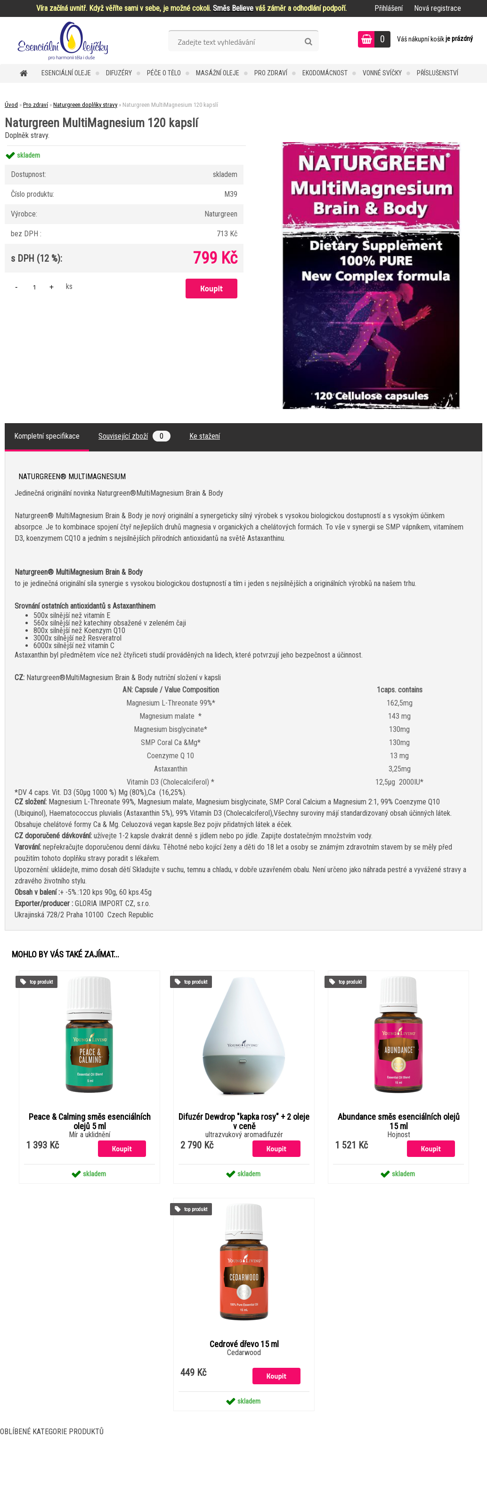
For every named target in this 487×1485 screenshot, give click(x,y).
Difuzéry (119, 73)
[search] (308, 42)
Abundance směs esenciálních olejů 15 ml (399, 1121)
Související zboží (134, 436)
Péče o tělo (164, 73)
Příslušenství (437, 73)
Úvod (11, 104)
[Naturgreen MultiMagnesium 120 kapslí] (371, 145)
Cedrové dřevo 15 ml (244, 1344)
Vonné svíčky (382, 73)
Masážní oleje (217, 73)
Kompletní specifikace (47, 436)
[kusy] (34, 287)
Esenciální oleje (66, 73)
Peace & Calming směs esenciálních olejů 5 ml (90, 1121)
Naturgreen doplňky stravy (85, 104)
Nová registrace (437, 8)
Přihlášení (388, 8)
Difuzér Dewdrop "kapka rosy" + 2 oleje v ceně (244, 1121)
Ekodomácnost (325, 73)
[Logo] (65, 40)
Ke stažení (204, 436)
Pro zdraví (270, 73)
